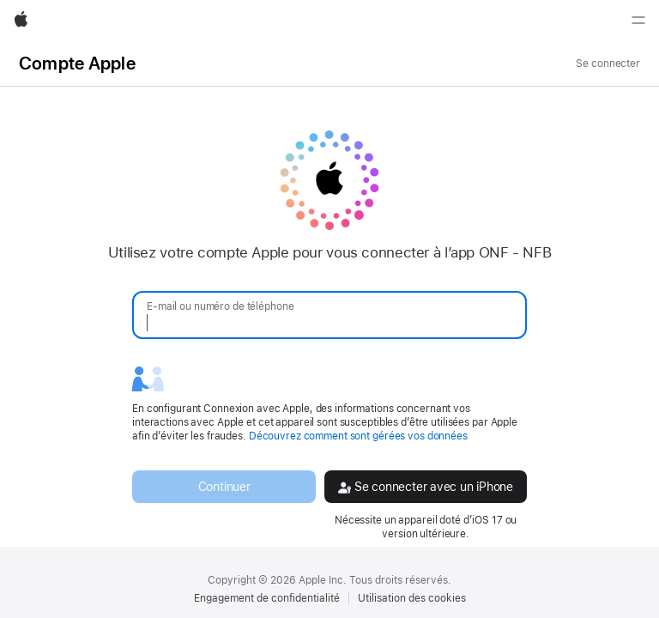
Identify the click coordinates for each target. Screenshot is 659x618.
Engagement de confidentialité (267, 598)
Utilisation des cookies (412, 598)
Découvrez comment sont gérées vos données (358, 436)
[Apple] (21, 20)
